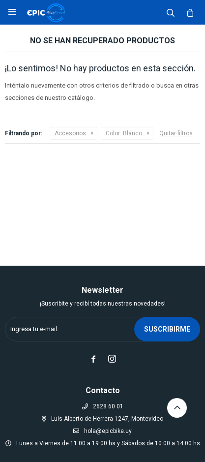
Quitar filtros (176, 133)
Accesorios (70, 133)
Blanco (124, 133)
